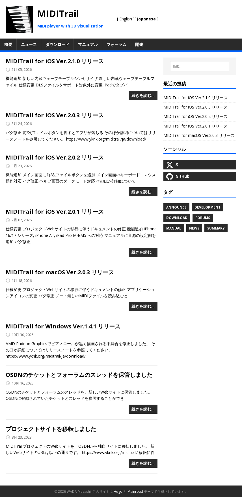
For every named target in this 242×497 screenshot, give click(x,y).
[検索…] (199, 66)
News (194, 228)
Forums (202, 217)
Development (208, 207)
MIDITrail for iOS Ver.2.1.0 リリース (55, 61)
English (125, 19)
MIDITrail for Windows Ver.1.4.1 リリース (63, 326)
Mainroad (135, 491)
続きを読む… (143, 95)
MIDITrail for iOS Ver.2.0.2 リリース (55, 157)
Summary (216, 228)
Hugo (118, 491)
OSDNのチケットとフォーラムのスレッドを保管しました (79, 375)
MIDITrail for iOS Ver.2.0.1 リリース (55, 211)
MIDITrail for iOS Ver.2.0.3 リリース (55, 115)
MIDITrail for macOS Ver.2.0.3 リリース (60, 272)
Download (176, 217)
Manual (173, 228)
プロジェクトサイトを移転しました (51, 429)
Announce (176, 207)
